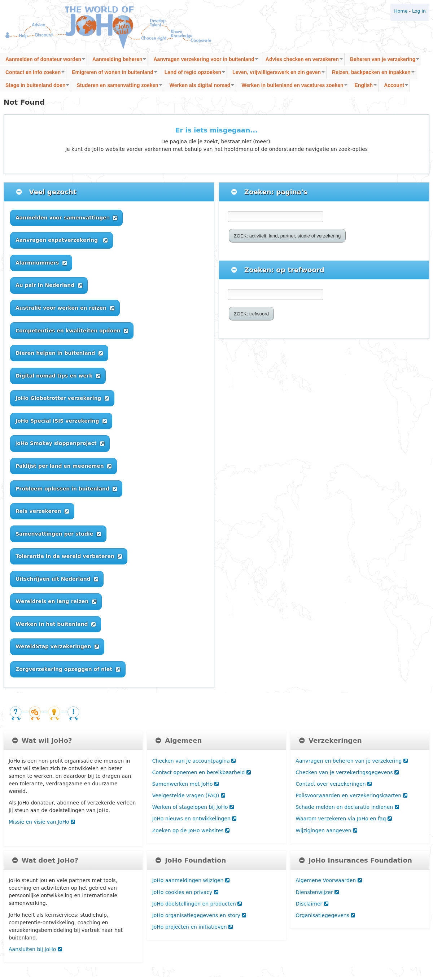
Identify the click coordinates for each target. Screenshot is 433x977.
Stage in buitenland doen (34, 87)
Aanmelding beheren (116, 61)
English (363, 87)
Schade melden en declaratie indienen (347, 807)
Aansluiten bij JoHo (35, 949)
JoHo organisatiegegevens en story (199, 915)
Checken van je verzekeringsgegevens (347, 772)
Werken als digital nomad (199, 87)
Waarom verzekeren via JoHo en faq (344, 818)
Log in (419, 11)
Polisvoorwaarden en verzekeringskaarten (351, 795)
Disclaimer (312, 904)
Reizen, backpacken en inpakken (371, 74)
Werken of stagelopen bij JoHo (193, 807)
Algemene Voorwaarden (329, 880)
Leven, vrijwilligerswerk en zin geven (276, 74)
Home (400, 11)
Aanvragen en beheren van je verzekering (352, 761)
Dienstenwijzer (317, 892)
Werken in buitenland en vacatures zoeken (291, 87)
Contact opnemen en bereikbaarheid (201, 772)
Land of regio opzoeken (192, 74)
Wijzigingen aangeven (326, 830)
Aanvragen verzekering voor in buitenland (203, 61)
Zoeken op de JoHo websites (190, 830)
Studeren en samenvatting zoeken (116, 87)
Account (393, 87)
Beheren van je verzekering (382, 61)
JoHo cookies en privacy (185, 892)
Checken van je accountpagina (194, 761)
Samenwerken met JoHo (185, 784)
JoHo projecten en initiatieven (192, 927)
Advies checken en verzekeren (301, 61)
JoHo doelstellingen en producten (197, 904)
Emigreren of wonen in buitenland (111, 74)
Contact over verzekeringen (334, 784)
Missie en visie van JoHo (42, 822)
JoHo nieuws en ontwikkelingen (194, 818)
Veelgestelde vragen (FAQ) (188, 795)
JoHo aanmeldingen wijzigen (190, 880)
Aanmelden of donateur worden (42, 61)
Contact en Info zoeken (32, 74)
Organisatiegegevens (325, 915)
